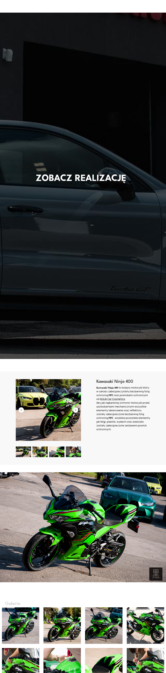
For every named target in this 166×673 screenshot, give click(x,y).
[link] (112, 399)
